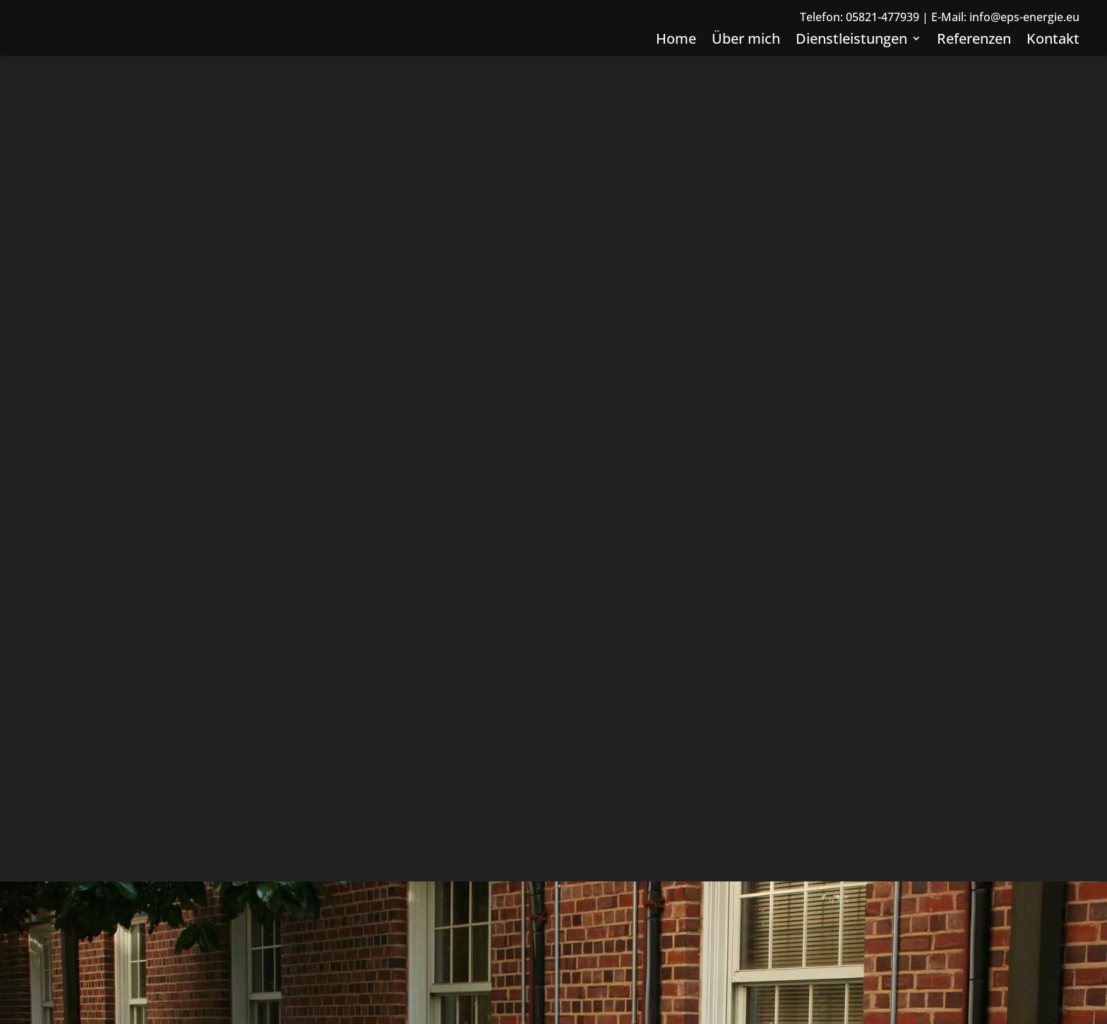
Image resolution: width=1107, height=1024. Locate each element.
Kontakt (1053, 69)
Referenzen (974, 69)
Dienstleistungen (851, 69)
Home (676, 69)
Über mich (746, 69)
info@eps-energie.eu (1024, 46)
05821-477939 (882, 46)
